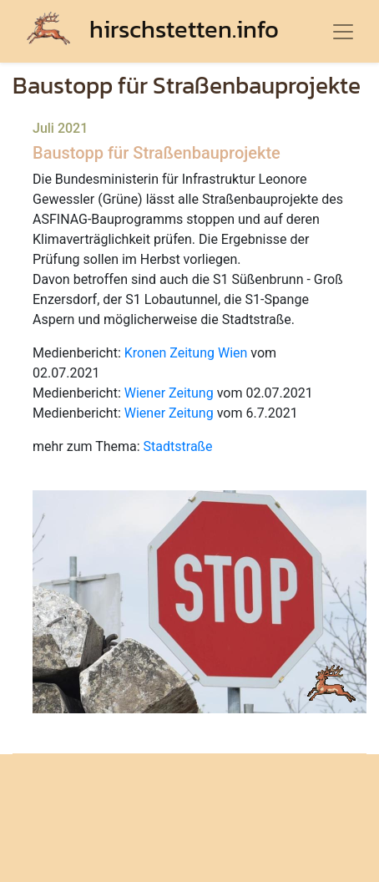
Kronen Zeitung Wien (186, 353)
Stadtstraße (178, 446)
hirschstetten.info (153, 29)
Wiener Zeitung (169, 393)
